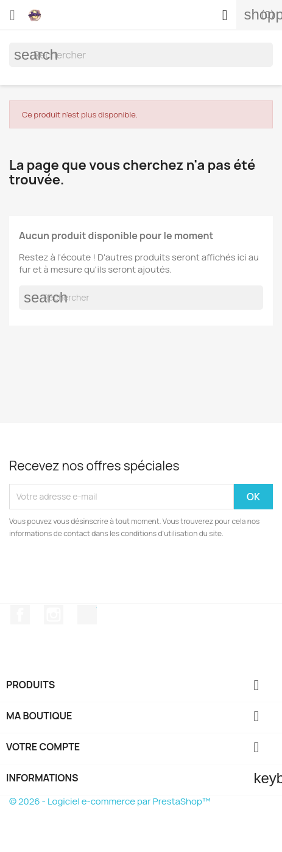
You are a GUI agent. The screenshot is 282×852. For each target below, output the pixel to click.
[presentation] (110, 573)
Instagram (53, 614)
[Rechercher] (141, 55)
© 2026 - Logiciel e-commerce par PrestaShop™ (109, 801)
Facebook (20, 614)
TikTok (87, 614)
